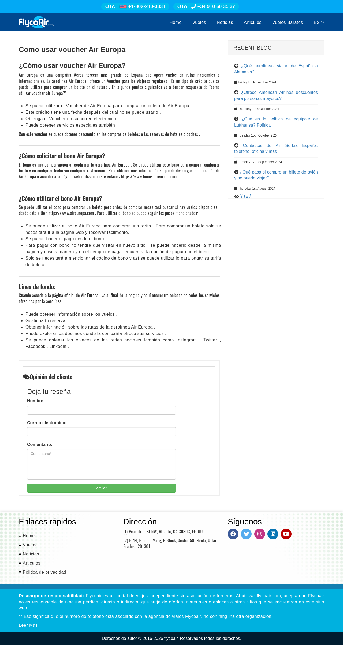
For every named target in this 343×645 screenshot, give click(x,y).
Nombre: (36, 401)
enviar (101, 488)
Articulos (253, 22)
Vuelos (199, 22)
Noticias (225, 22)
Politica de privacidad (44, 572)
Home (176, 22)
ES (319, 22)
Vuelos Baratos (287, 22)
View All (247, 196)
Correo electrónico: (47, 423)
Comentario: (39, 444)
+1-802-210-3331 (135, 6)
